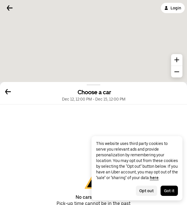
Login (172, 8)
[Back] (9, 8)
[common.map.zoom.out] (176, 71)
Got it (169, 190)
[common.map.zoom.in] (176, 59)
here (154, 177)
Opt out (146, 190)
